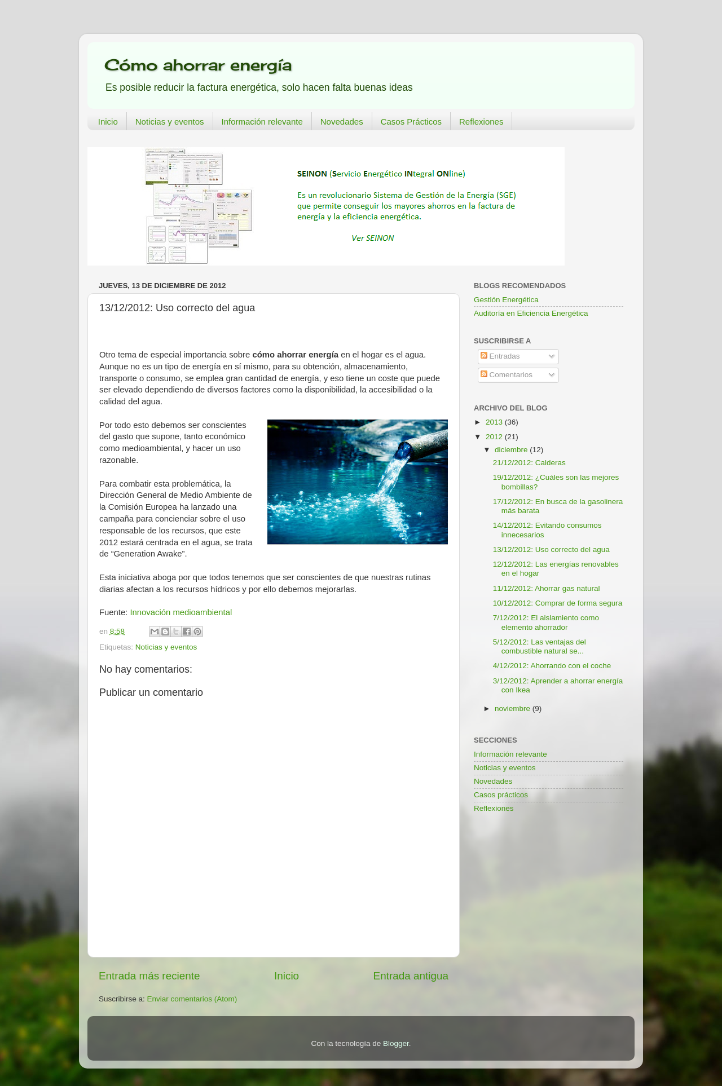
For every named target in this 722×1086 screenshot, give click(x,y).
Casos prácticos (501, 795)
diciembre (512, 449)
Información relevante (262, 121)
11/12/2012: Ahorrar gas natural (546, 588)
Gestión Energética (506, 299)
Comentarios (506, 374)
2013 (495, 422)
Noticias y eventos (169, 121)
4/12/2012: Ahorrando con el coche (552, 665)
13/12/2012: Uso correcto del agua (551, 549)
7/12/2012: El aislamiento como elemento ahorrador (546, 622)
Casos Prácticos (411, 121)
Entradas (500, 356)
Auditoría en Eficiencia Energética (531, 313)
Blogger (396, 1043)
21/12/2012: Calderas (529, 462)
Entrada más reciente (149, 976)
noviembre (513, 708)
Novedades (341, 121)
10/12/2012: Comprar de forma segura (558, 603)
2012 (495, 436)
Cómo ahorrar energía (198, 64)
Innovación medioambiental (181, 612)
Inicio (108, 121)
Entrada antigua (410, 976)
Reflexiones (481, 121)
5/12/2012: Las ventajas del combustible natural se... (539, 646)
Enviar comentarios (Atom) (192, 999)
